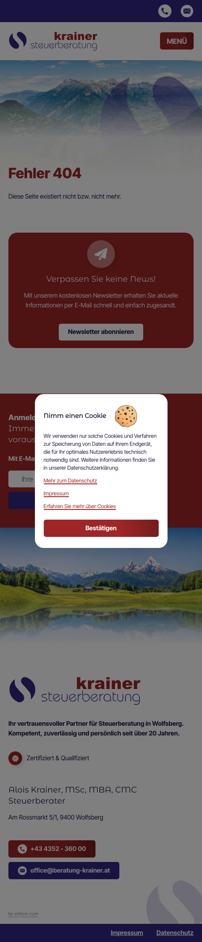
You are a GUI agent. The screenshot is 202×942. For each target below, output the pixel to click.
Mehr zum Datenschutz (70, 480)
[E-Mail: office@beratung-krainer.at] (187, 11)
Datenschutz (175, 933)
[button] (165, 11)
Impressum (127, 933)
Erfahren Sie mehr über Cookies (80, 506)
